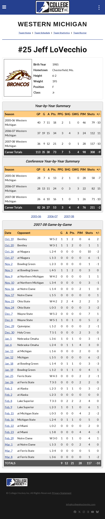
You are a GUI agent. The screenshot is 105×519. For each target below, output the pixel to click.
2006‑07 (52, 216)
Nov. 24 (9, 307)
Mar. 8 (8, 457)
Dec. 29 (9, 326)
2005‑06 (36, 216)
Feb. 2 (8, 394)
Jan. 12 (9, 357)
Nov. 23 (9, 301)
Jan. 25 (9, 376)
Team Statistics (61, 32)
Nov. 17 (9, 295)
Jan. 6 (8, 345)
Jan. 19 (9, 369)
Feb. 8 (8, 401)
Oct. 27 (9, 257)
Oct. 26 (9, 251)
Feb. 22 (9, 425)
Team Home (25, 32)
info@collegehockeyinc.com (80, 504)
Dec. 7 (9, 313)
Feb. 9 (8, 407)
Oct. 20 (9, 245)
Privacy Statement (61, 492)
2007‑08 (69, 216)
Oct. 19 (9, 239)
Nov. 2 (8, 264)
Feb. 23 (9, 432)
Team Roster (80, 32)
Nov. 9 (8, 276)
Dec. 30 (9, 332)
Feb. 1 (8, 388)
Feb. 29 (9, 438)
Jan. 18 (9, 363)
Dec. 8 (9, 320)
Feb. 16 (9, 419)
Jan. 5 (8, 338)
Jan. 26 (9, 382)
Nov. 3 (8, 270)
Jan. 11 (9, 351)
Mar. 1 (8, 444)
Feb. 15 (9, 413)
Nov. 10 (9, 282)
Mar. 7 (8, 450)
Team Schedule (42, 32)
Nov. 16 (9, 289)
